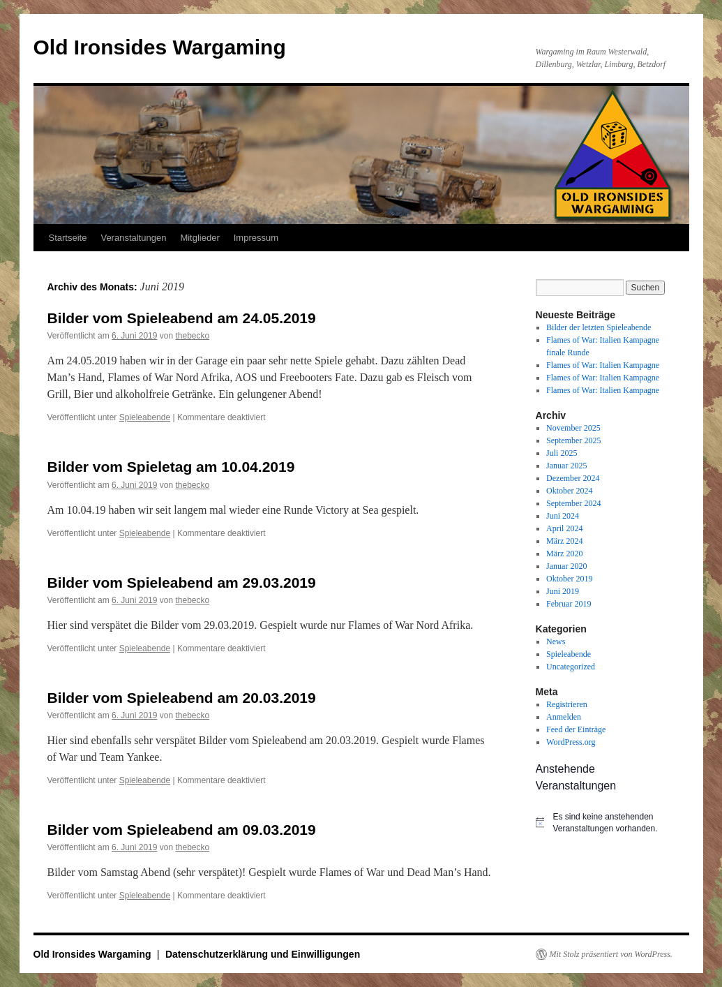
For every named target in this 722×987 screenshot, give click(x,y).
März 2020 (564, 553)
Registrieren (566, 704)
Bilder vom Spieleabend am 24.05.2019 (181, 318)
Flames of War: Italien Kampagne (602, 365)
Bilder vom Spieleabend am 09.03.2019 (181, 830)
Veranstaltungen (133, 237)
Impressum (256, 237)
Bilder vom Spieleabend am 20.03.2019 (181, 698)
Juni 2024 (562, 516)
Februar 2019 (568, 604)
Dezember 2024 (572, 478)
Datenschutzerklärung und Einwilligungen (262, 954)
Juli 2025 (561, 453)
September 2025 (573, 440)
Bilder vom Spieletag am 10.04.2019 (171, 467)
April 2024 (564, 528)
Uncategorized (570, 666)
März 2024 (564, 541)
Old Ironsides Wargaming (159, 47)
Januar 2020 (566, 566)
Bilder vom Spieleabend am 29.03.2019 (181, 582)
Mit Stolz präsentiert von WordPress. (611, 954)
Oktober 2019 (569, 579)
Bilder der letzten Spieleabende (598, 327)
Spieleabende (144, 417)
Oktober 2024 (569, 491)
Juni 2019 (562, 591)
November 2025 (573, 428)
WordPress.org (570, 742)
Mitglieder (199, 237)
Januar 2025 (566, 465)
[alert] (605, 822)
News (555, 641)
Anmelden (563, 717)
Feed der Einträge (576, 729)
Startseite (68, 237)
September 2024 (573, 503)
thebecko (192, 336)
